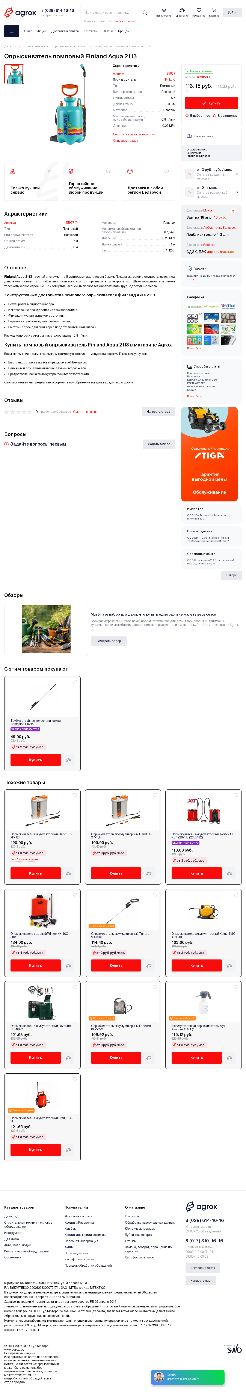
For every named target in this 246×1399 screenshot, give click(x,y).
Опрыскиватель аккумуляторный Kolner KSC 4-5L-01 (203, 935)
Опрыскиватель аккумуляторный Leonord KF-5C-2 (121, 1027)
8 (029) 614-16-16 (205, 1220)
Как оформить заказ (79, 1259)
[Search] (144, 12)
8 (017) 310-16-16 (204, 1240)
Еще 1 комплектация (24, 859)
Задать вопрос (159, 444)
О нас (28, 31)
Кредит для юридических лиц (86, 1235)
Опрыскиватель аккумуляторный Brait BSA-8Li (42, 1120)
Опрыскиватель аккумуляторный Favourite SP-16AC (41, 1027)
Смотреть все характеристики (135, 134)
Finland (82, 46)
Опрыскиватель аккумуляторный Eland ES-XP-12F (41, 836)
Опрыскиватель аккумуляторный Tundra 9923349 (120, 935)
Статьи (108, 31)
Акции (41, 31)
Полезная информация (81, 1241)
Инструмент (13, 1233)
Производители (76, 1253)
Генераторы (116, 21)
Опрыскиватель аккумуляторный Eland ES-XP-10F (121, 836)
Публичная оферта (138, 1235)
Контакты (91, 31)
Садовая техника (34, 46)
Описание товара (125, 140)
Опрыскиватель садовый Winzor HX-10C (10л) (39, 935)
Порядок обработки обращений (88, 1265)
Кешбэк (70, 1228)
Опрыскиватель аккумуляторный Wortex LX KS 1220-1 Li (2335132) (202, 836)
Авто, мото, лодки (17, 1245)
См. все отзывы (85, 412)
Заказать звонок (203, 1268)
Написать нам (201, 1280)
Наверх (231, 575)
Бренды (124, 31)
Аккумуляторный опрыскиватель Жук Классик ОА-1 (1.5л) (198, 1027)
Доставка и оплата (65, 31)
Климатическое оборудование (26, 1251)
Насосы (131, 21)
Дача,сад (10, 46)
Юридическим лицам (140, 1228)
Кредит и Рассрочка (79, 1222)
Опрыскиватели (61, 46)
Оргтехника (12, 1257)
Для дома (11, 1239)
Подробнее (194, 348)
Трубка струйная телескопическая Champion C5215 (36, 722)
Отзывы (130, 1241)
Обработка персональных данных (150, 1222)
